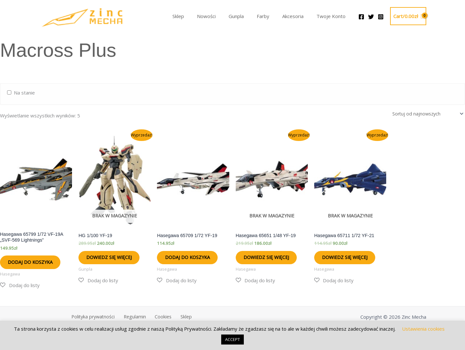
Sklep (196, 16)
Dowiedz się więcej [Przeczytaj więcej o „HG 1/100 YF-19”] (106, 262)
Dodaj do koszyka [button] (35, 264)
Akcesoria (297, 16)
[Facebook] (361, 17)
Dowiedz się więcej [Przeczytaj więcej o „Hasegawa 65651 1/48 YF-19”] (263, 262)
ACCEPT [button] (232, 339)
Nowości (221, 16)
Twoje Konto (332, 16)
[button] (20, 289)
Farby (271, 16)
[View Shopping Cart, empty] (408, 16)
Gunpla (247, 16)
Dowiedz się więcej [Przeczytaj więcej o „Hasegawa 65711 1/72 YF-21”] (341, 262)
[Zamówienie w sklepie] (425, 113)
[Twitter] (371, 17)
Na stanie (24, 92)
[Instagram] (381, 17)
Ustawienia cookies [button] (423, 328)
